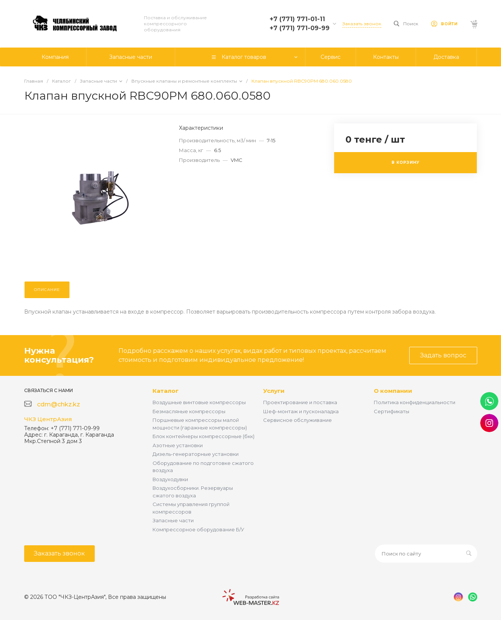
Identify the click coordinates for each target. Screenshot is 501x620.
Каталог (166, 390)
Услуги (274, 390)
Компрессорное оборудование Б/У (198, 529)
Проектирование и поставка (300, 402)
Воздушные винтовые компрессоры (199, 402)
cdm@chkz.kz (58, 404)
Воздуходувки (170, 479)
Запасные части (173, 520)
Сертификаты (391, 411)
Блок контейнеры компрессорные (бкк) (203, 436)
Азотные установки (178, 445)
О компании (393, 390)
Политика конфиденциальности (414, 402)
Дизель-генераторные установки (196, 454)
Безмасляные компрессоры (189, 411)
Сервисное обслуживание (297, 420)
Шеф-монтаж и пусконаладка (301, 411)
